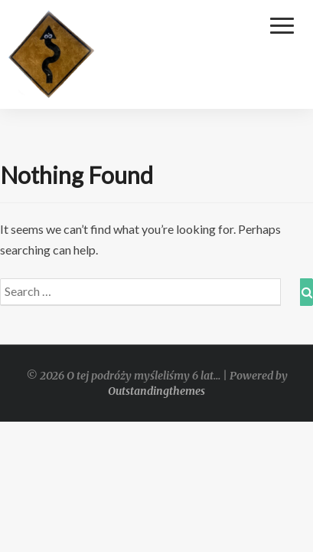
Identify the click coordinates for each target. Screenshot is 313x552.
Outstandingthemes (156, 391)
